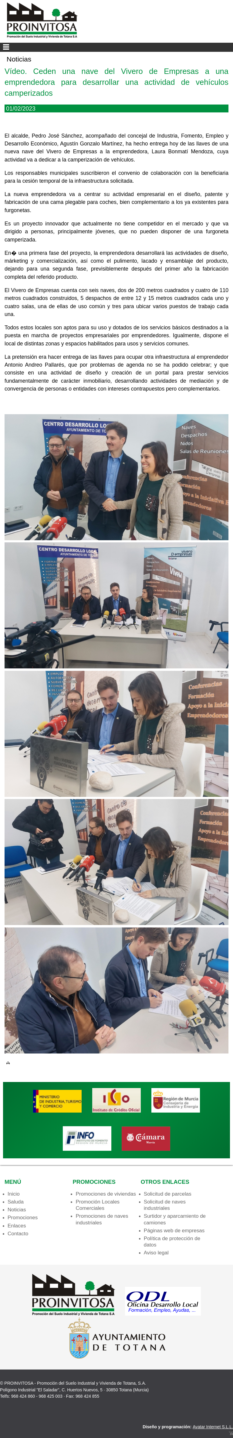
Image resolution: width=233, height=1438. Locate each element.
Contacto (18, 1234)
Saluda (16, 1202)
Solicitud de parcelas (167, 1194)
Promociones (23, 1217)
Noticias (17, 1210)
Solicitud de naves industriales (165, 1205)
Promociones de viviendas (106, 1194)
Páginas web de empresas (174, 1230)
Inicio (14, 1194)
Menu (116, 47)
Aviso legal (156, 1253)
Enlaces (17, 1226)
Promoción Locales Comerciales (98, 1205)
